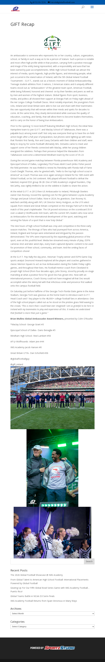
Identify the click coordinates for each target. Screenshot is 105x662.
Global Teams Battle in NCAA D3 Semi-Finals (32, 596)
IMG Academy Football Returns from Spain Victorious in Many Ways (43, 600)
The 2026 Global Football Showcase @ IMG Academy (36, 575)
